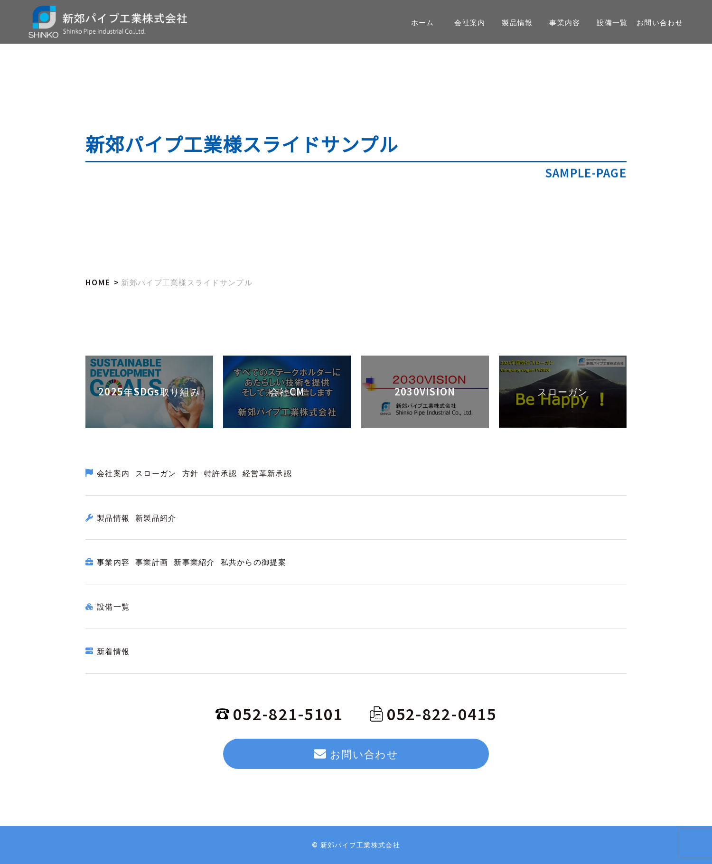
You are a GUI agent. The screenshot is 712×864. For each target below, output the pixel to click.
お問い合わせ (356, 753)
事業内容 (113, 561)
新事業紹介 (194, 561)
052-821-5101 (279, 713)
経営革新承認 (267, 473)
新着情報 (113, 651)
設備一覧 (113, 606)
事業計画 (151, 561)
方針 (190, 473)
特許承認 (220, 473)
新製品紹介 (155, 517)
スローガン (155, 473)
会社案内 (113, 473)
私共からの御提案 (253, 561)
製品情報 (113, 517)
